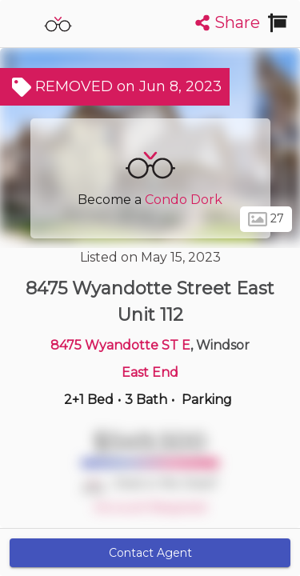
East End (150, 372)
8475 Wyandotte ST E (120, 345)
